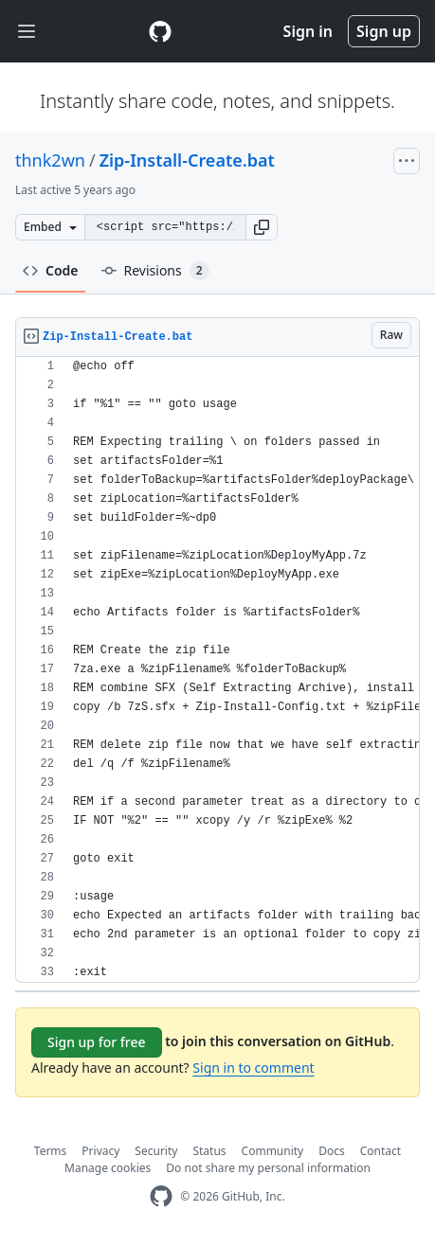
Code (51, 270)
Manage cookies (107, 1168)
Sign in (308, 31)
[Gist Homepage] (160, 31)
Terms (50, 1151)
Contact (380, 1151)
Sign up (383, 31)
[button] (261, 227)
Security (156, 1151)
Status (209, 1151)
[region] (217, 670)
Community (273, 1151)
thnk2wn (50, 160)
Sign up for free (96, 1042)
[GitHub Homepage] (161, 1196)
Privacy (100, 1151)
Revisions (155, 270)
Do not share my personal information (268, 1168)
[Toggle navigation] (26, 32)
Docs (331, 1151)
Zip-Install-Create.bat (187, 160)
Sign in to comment (253, 1068)
